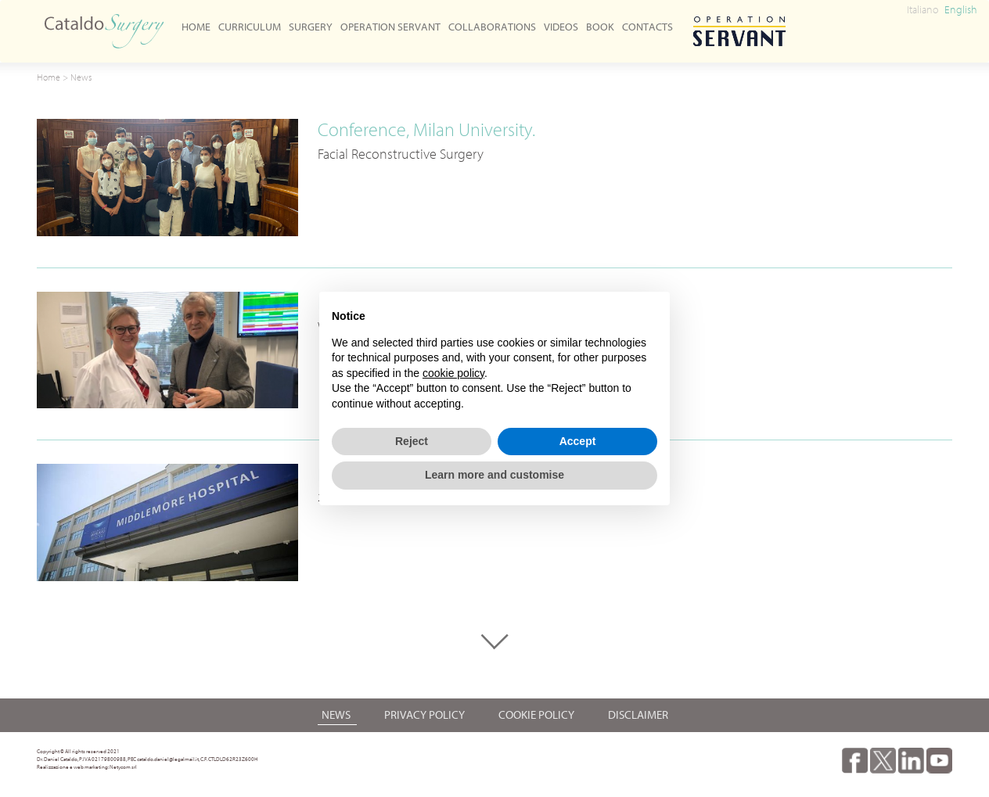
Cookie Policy (537, 715)
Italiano (922, 9)
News (81, 77)
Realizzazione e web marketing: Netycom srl (87, 767)
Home (48, 77)
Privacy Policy (425, 715)
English (960, 9)
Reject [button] (411, 441)
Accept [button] (577, 441)
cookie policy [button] (453, 373)
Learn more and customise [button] (494, 475)
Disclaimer (638, 715)
